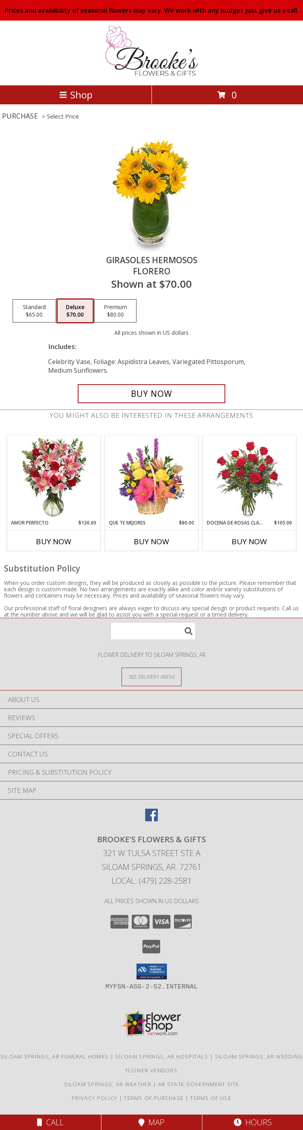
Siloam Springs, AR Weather (108, 1084)
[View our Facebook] (151, 818)
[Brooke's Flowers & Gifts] (152, 73)
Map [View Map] (151, 1122)
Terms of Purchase (153, 1098)
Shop (75, 94)
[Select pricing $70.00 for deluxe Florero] (75, 311)
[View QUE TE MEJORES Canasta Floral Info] (152, 477)
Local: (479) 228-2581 (151, 880)
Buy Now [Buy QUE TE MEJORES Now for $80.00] (151, 541)
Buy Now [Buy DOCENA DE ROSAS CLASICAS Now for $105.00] (249, 541)
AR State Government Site (198, 1084)
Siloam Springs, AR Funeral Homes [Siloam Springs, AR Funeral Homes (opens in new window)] (54, 1056)
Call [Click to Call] (50, 1122)
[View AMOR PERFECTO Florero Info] (54, 478)
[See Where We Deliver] (151, 676)
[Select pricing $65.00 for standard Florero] (34, 311)
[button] (152, 971)
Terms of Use (210, 1098)
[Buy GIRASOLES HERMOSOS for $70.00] (151, 393)
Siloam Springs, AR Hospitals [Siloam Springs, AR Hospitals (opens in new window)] (161, 1056)
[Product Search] (153, 631)
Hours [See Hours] (253, 1122)
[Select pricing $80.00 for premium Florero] (115, 311)
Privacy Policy (94, 1098)
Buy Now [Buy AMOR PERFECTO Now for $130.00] (53, 541)
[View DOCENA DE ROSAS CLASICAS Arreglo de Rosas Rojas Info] (249, 478)
